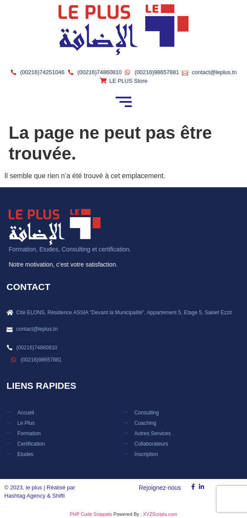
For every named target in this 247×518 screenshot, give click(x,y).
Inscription (146, 454)
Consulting (146, 413)
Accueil (25, 413)
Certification (31, 444)
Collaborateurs (151, 444)
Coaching (145, 423)
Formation (29, 433)
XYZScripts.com (160, 514)
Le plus (26, 423)
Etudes (25, 454)
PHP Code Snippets (91, 514)
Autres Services (152, 433)
